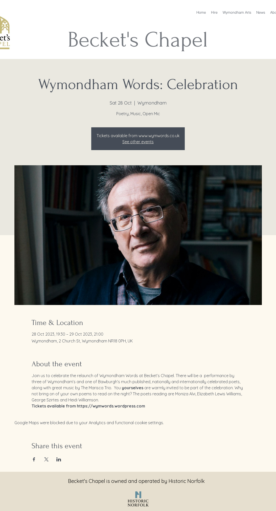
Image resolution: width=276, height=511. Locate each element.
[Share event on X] (46, 459)
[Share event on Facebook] (34, 459)
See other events (138, 141)
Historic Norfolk (187, 481)
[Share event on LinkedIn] (58, 459)
